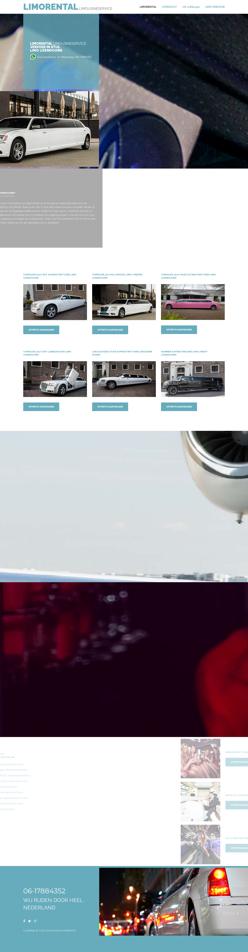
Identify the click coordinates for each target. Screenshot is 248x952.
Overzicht (169, 6)
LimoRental (50, 7)
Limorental (148, 6)
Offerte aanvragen (41, 330)
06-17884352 (191, 6)
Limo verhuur (215, 6)
